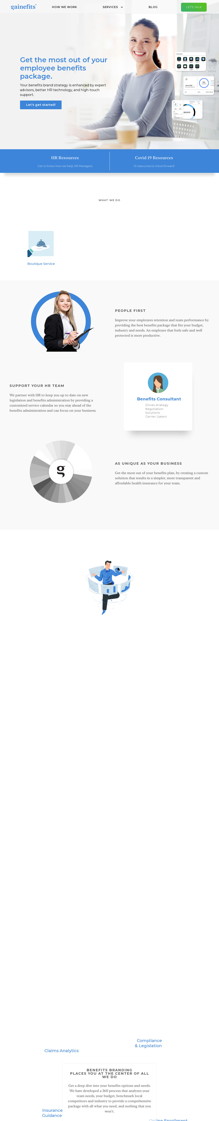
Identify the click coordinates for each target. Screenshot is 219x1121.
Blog (153, 7)
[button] (113, 7)
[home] (24, 7)
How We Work (64, 7)
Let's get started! (41, 105)
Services (110, 7)
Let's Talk (194, 7)
